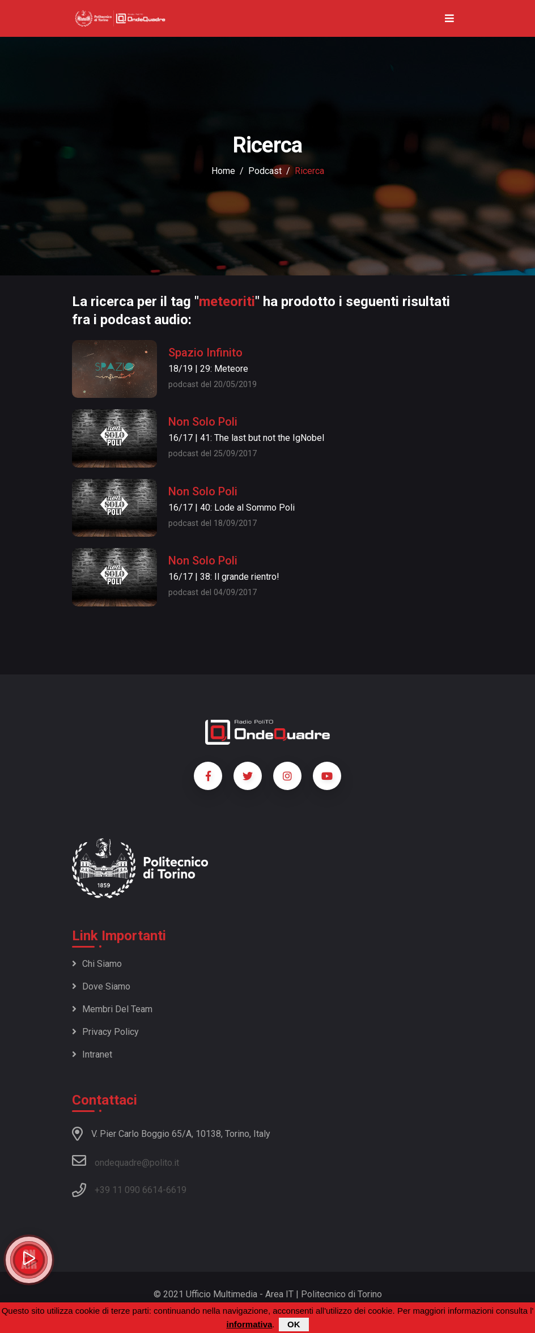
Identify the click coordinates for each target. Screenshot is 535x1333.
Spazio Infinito (205, 352)
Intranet (92, 1054)
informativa (249, 1324)
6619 (176, 1190)
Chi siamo (97, 963)
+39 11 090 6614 (129, 1190)
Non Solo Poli (202, 421)
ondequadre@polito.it (125, 1160)
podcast (265, 170)
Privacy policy (105, 1031)
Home (223, 170)
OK (293, 1324)
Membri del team (112, 1009)
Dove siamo (101, 986)
